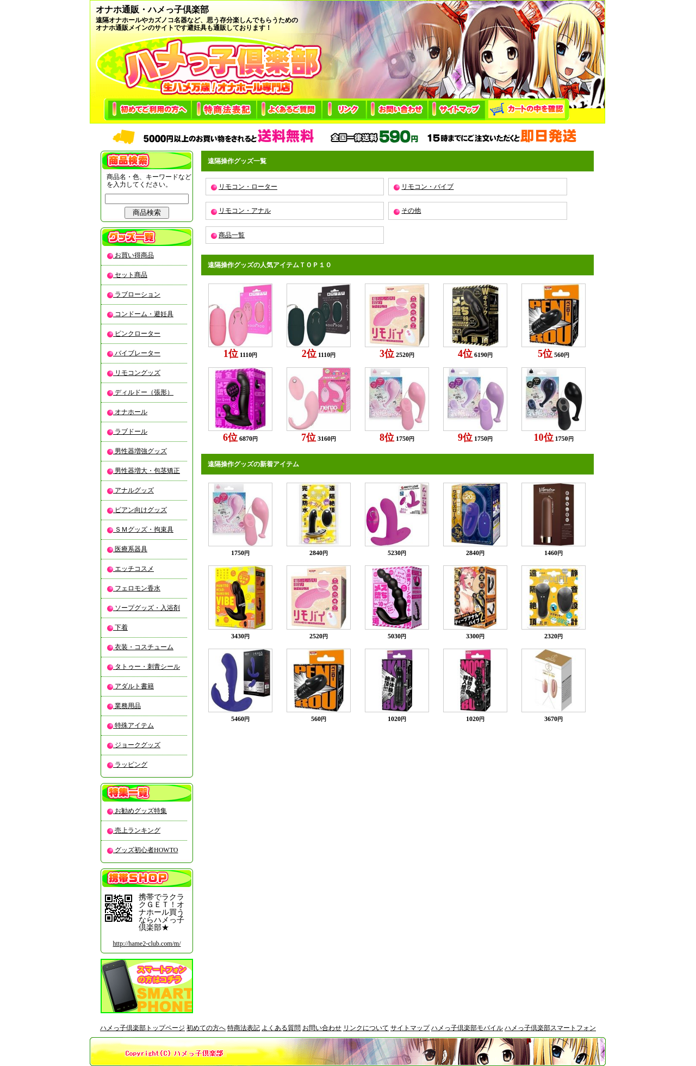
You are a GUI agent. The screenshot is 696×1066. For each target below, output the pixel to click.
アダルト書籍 (133, 686)
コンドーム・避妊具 (143, 314)
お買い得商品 (133, 255)
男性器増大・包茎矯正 (146, 471)
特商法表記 (243, 1028)
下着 (120, 627)
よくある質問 (281, 1028)
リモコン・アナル (245, 210)
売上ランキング (136, 830)
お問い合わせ (321, 1028)
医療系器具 (130, 549)
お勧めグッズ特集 (140, 811)
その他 (411, 210)
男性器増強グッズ (140, 451)
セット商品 (130, 275)
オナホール (130, 412)
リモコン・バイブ (427, 186)
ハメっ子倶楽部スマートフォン (550, 1028)
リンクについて (366, 1028)
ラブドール (130, 431)
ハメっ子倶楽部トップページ (142, 1028)
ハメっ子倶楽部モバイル (467, 1028)
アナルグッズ (133, 490)
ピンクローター (136, 333)
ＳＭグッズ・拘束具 (143, 529)
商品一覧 (232, 235)
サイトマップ (410, 1028)
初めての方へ (206, 1028)
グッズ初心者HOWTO (145, 850)
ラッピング (130, 764)
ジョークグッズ (136, 745)
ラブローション (136, 294)
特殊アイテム (133, 725)
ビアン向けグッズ (140, 510)
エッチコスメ (133, 568)
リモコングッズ (136, 373)
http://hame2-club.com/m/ (147, 943)
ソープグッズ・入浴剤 (146, 608)
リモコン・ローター (248, 186)
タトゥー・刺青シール (146, 666)
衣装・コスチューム (143, 647)
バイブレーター (136, 353)
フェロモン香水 (136, 588)
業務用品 (127, 706)
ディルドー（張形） (143, 392)
